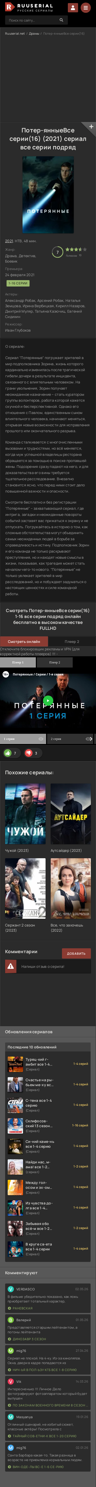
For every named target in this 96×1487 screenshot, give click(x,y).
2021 (9, 240)
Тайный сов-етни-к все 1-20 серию (42, 1436)
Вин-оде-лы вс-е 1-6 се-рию (36, 1467)
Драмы (34, 33)
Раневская (20, 1308)
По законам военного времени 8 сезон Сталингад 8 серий (48, 1405)
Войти (73, 7)
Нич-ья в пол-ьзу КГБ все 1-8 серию (42, 1370)
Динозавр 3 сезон (27, 1339)
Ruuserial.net (15, 33)
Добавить (76, 953)
